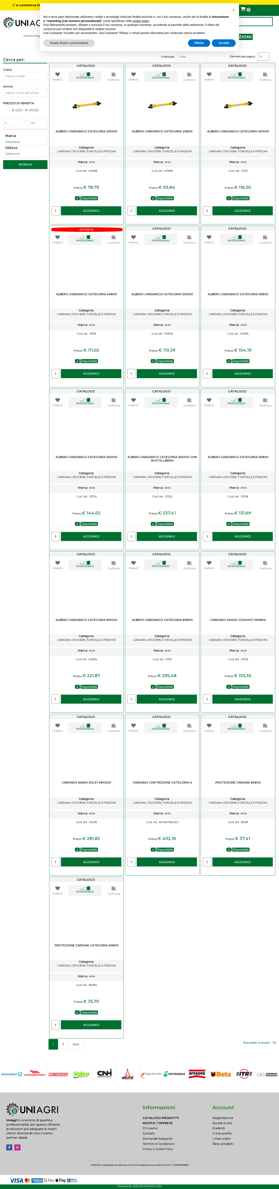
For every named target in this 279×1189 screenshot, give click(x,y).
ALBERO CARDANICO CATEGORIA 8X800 (162, 620)
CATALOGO (74, 22)
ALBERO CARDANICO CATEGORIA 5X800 (238, 294)
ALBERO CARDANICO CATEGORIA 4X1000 (238, 131)
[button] (267, 21)
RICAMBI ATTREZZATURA (128, 36)
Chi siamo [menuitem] (150, 1128)
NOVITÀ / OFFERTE (127, 22)
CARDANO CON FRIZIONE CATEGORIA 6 (162, 782)
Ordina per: (168, 56)
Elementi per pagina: (242, 56)
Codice (7, 69)
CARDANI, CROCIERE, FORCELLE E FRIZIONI (202, 36)
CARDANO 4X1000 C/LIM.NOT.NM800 (238, 620)
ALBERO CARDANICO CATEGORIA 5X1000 (162, 294)
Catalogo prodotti (59, 36)
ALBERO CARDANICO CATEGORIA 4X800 (86, 294)
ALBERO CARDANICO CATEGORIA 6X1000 (86, 457)
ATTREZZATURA (90, 36)
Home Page (33, 36)
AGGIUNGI (91, 211)
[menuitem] (174, 1118)
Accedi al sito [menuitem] (222, 1123)
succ (76, 1044)
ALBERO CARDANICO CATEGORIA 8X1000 (87, 620)
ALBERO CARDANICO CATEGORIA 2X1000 (86, 131)
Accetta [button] (223, 1177)
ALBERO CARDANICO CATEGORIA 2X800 (162, 131)
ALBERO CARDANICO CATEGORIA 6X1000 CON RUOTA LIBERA (162, 458)
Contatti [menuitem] (149, 1133)
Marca (10, 136)
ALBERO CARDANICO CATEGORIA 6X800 (238, 457)
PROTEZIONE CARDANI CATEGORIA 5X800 (86, 945)
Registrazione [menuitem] (222, 1118)
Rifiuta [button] (199, 1177)
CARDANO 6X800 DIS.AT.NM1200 (86, 782)
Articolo (8, 86)
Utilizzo (11, 148)
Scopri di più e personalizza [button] (69, 1177)
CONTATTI (156, 22)
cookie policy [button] (140, 1155)
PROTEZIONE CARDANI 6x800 (238, 782)
